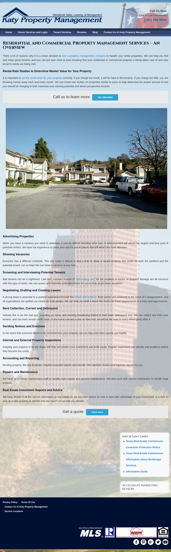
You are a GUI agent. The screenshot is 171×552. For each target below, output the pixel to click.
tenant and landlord (85, 297)
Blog (95, 32)
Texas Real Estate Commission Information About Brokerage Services (144, 459)
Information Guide (137, 471)
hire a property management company (84, 55)
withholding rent (85, 279)
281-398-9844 (105, 97)
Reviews (82, 32)
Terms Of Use (28, 502)
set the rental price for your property (42, 77)
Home (8, 32)
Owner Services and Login (32, 32)
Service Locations (14, 511)
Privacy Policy (10, 502)
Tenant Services (62, 32)
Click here (97, 412)
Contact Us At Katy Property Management (127, 32)
